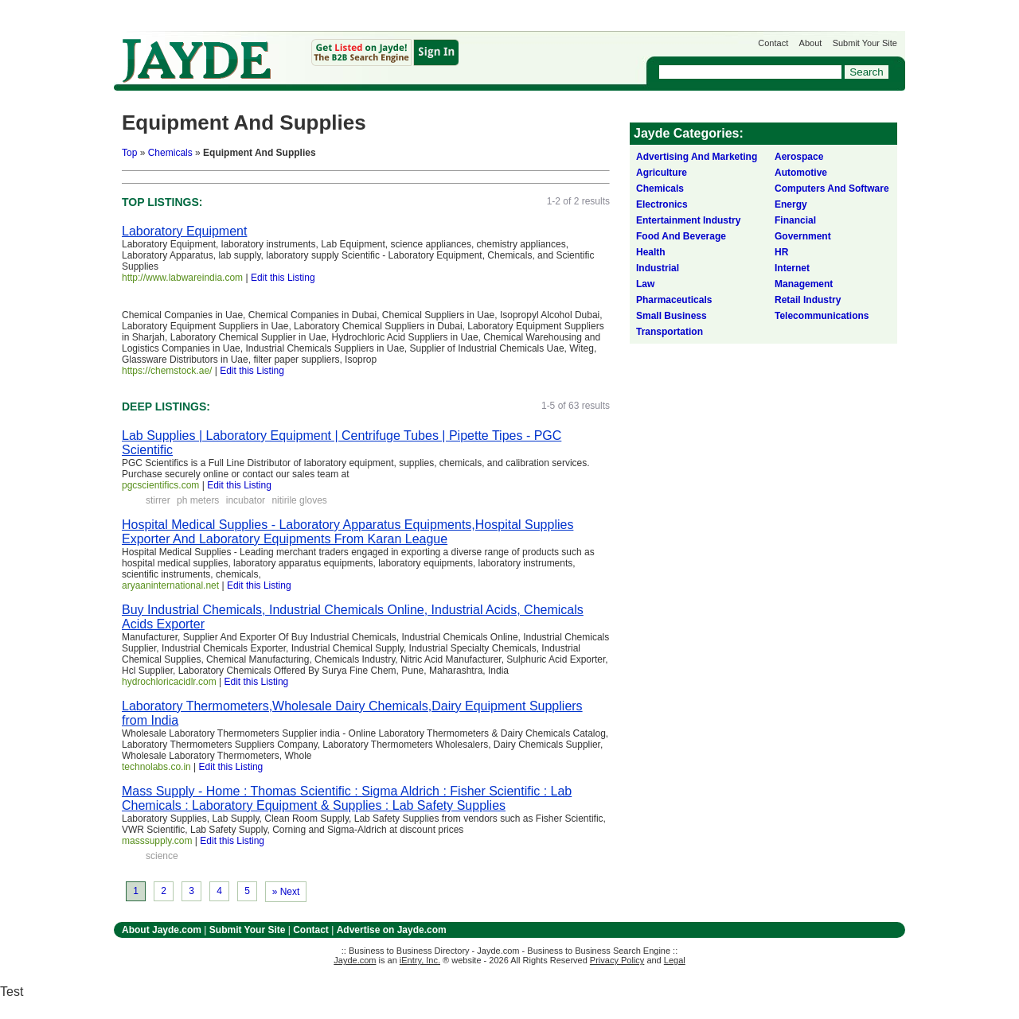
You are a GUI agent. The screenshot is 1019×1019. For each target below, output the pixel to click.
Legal (674, 960)
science (162, 855)
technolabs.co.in (156, 766)
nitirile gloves (298, 500)
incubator (245, 500)
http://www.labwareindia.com (182, 277)
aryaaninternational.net (170, 585)
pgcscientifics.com (160, 485)
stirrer (158, 500)
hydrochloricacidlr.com (169, 681)
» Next (286, 891)
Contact (773, 43)
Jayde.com (196, 61)
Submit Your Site (865, 43)
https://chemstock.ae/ (167, 370)
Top (129, 152)
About (810, 43)
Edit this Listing (283, 277)
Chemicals (170, 152)
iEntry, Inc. (420, 960)
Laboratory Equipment (184, 231)
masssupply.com (157, 840)
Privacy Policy (617, 960)
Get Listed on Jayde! (385, 53)
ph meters (198, 500)
